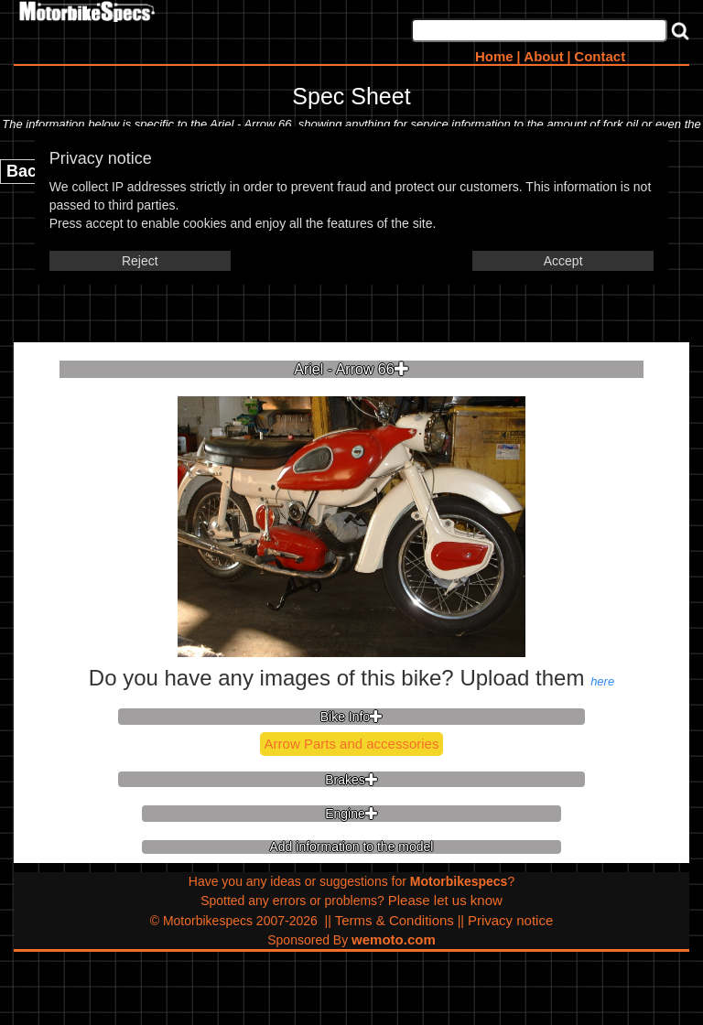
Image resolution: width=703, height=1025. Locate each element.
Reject (140, 261)
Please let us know (445, 900)
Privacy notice (510, 920)
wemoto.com (394, 939)
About (543, 56)
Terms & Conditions (394, 920)
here (602, 681)
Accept (563, 261)
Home (494, 56)
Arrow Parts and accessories (352, 743)
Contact (599, 56)
